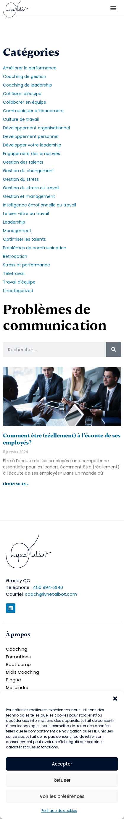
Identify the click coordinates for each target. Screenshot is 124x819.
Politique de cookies (59, 810)
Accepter (62, 764)
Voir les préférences (62, 796)
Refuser (62, 780)
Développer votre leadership (32, 145)
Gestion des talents (23, 162)
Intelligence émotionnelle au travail (39, 205)
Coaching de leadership (27, 85)
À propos (18, 634)
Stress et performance (26, 265)
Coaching (16, 649)
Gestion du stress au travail (31, 188)
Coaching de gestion (24, 76)
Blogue (13, 680)
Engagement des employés (31, 154)
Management (17, 231)
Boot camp (18, 664)
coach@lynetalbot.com (51, 594)
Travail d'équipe (19, 282)
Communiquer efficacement (33, 111)
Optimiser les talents (24, 239)
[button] (115, 698)
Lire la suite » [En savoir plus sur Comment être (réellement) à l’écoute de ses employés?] (16, 483)
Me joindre (17, 687)
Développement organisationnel (36, 128)
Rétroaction (15, 256)
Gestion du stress (21, 179)
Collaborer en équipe (24, 102)
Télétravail (14, 273)
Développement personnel (30, 136)
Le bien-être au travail (26, 213)
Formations (18, 657)
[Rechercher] (113, 349)
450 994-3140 (48, 587)
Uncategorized (18, 291)
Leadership (14, 222)
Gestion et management (29, 196)
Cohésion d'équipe (22, 94)
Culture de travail (21, 119)
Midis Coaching (22, 672)
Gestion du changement (28, 171)
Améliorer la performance (30, 68)
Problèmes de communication (34, 248)
